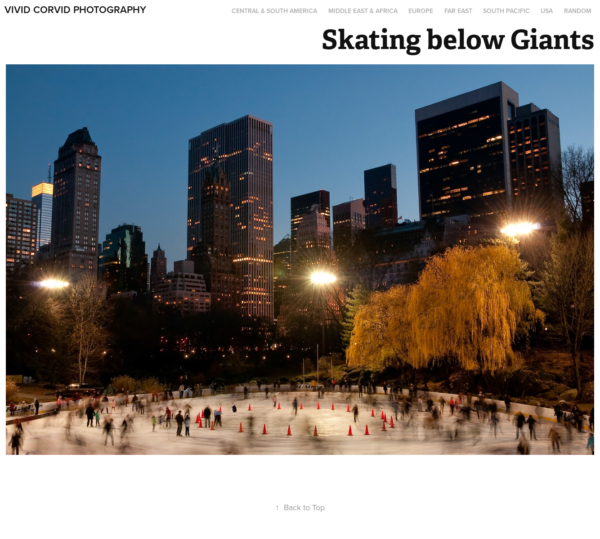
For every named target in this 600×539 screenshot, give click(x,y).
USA (547, 10)
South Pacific (506, 10)
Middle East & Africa (363, 10)
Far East (458, 10)
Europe (420, 10)
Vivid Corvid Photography (75, 9)
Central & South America (274, 10)
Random (577, 10)
